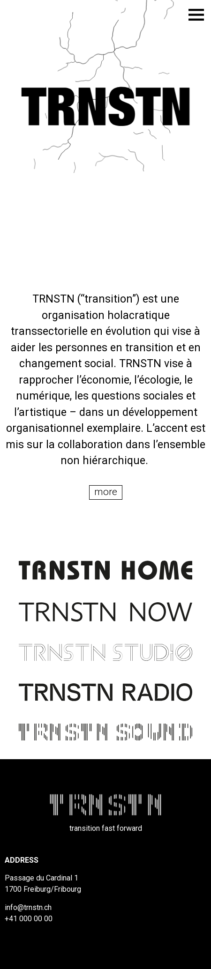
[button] (105, 492)
